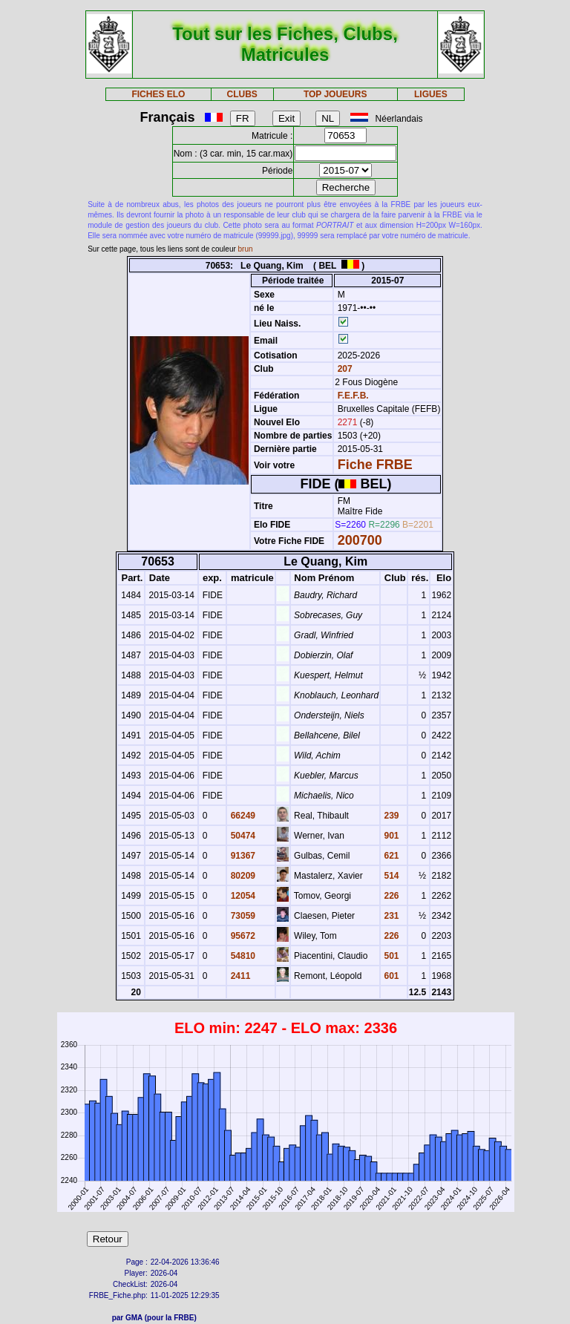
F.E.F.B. (353, 395)
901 (390, 835)
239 (390, 815)
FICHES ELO (158, 94)
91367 (241, 856)
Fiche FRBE (375, 464)
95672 (241, 936)
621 (390, 856)
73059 (241, 916)
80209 (241, 876)
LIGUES (431, 94)
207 (343, 369)
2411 (239, 976)
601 (390, 976)
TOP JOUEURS (335, 94)
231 (390, 916)
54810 (241, 956)
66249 (241, 815)
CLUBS (241, 94)
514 (390, 876)
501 (390, 956)
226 (390, 896)
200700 (360, 540)
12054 (241, 896)
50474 (241, 835)
